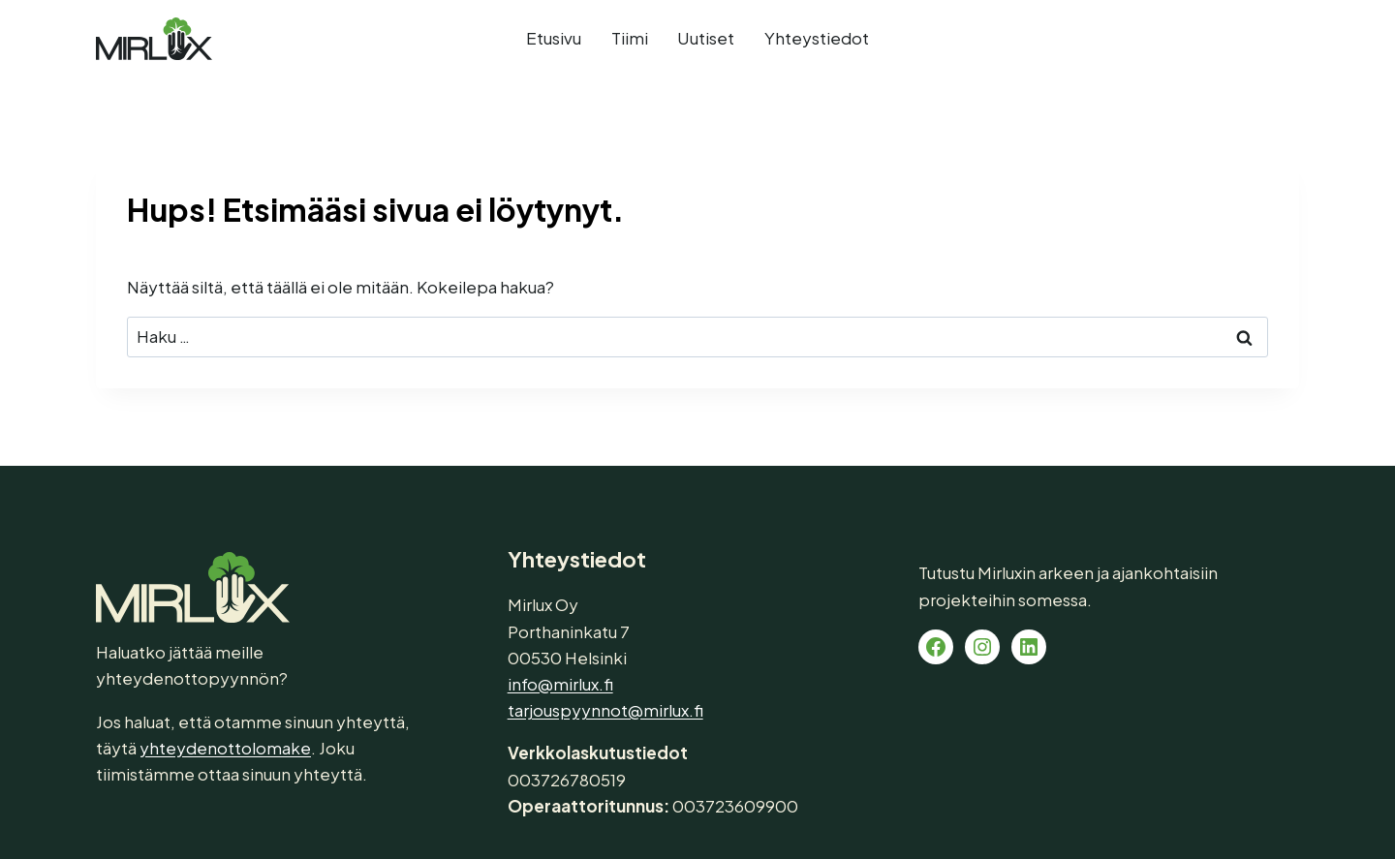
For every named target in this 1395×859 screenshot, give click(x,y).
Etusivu (553, 37)
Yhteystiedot (816, 37)
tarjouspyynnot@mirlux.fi (605, 710)
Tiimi (629, 37)
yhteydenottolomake (225, 747)
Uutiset (705, 37)
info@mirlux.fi (560, 683)
